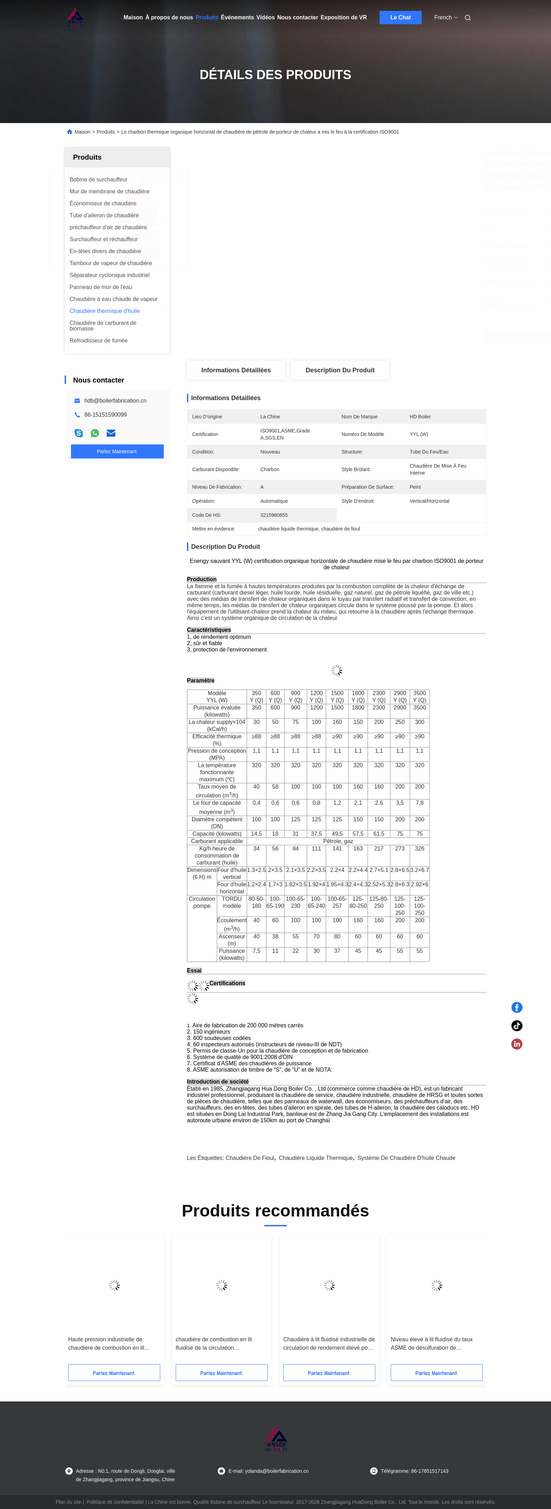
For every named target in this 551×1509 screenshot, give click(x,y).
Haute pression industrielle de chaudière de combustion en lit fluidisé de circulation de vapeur (107, 1344)
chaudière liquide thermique (316, 1158)
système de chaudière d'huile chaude (406, 1158)
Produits (207, 17)
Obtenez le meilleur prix (377, 337)
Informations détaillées (236, 370)
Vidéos (266, 17)
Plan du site (68, 1502)
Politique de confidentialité (115, 1502)
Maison (133, 17)
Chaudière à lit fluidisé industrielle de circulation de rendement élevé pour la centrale (329, 1344)
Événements (237, 17)
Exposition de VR (343, 17)
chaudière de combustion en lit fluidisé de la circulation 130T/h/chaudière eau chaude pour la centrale (219, 1344)
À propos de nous (169, 17)
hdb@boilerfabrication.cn (115, 401)
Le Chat (400, 17)
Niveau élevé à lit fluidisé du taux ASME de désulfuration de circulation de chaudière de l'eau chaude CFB (432, 1344)
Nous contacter (297, 17)
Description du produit (340, 370)
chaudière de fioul (250, 1158)
